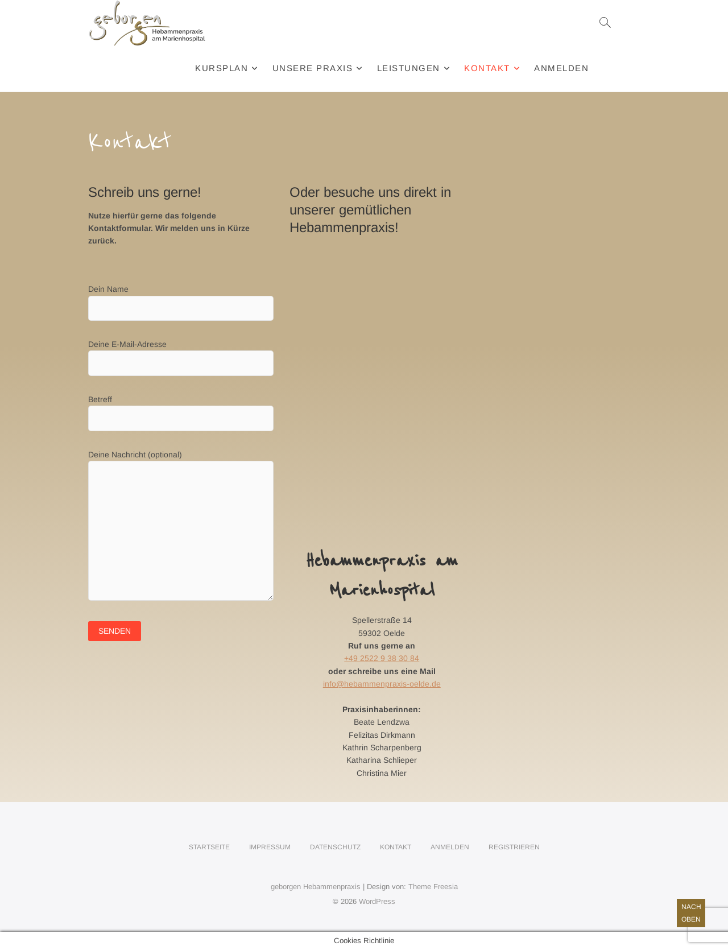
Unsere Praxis (312, 68)
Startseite (209, 847)
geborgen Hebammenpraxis (316, 886)
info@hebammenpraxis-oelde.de (382, 683)
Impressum (270, 847)
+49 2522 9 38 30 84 (381, 658)
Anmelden (561, 68)
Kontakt (487, 68)
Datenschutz (335, 847)
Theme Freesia (433, 886)
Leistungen (408, 68)
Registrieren (514, 847)
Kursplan (221, 68)
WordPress (377, 901)
